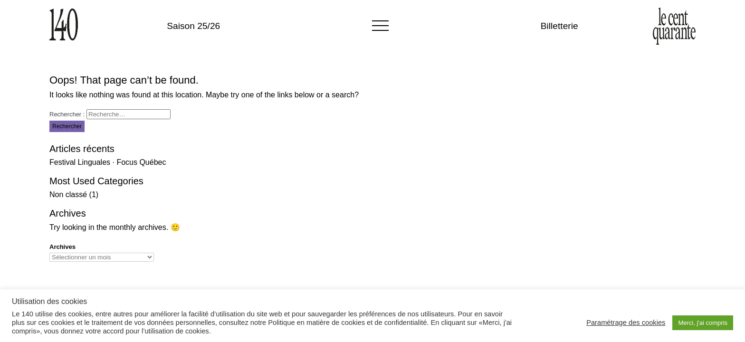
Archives (62, 246)
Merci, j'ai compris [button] (702, 322)
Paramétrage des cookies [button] (625, 322)
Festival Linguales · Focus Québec (107, 162)
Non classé (68, 194)
